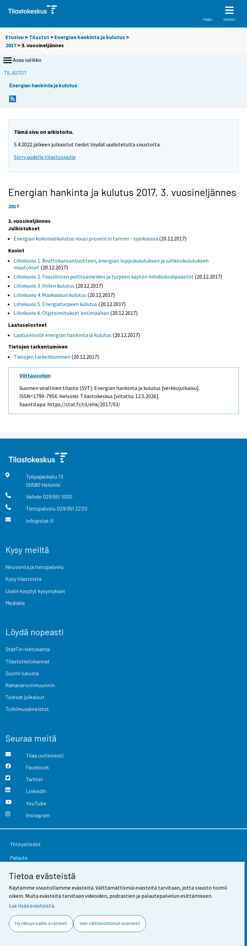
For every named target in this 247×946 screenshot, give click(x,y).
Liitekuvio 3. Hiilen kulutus (44, 285)
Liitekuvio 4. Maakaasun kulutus (50, 294)
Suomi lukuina (22, 673)
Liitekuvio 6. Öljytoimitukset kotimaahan (61, 312)
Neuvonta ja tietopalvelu (34, 567)
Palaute (19, 857)
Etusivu (14, 37)
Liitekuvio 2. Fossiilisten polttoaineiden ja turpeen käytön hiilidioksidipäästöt (104, 276)
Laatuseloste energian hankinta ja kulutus (62, 335)
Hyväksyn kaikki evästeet (41, 923)
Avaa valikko (21, 60)
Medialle (15, 603)
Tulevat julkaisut (25, 697)
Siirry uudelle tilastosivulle (45, 157)
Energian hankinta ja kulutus (89, 37)
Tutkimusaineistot (27, 709)
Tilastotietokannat (27, 661)
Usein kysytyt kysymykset (35, 591)
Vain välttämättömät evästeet (110, 923)
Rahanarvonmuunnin (30, 685)
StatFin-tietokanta (27, 649)
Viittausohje (34, 375)
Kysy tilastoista (23, 578)
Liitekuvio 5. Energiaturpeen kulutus (55, 304)
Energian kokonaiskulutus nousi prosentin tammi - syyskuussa (86, 238)
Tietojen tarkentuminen (42, 356)
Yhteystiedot (25, 844)
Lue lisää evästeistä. (32, 905)
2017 (10, 45)
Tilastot (39, 37)
